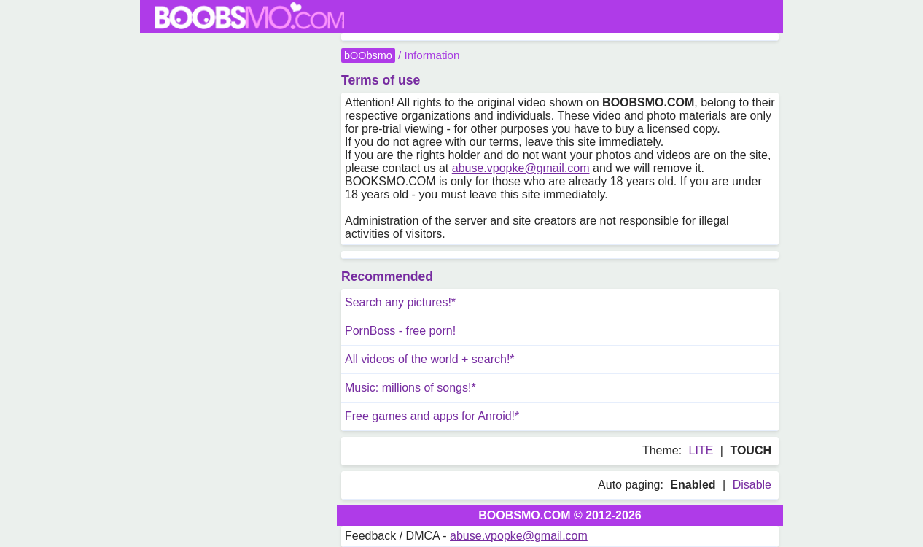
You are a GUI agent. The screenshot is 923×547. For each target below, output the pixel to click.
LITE (701, 450)
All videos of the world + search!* (430, 359)
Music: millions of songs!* (410, 387)
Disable (752, 484)
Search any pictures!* (400, 302)
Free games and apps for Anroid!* (432, 416)
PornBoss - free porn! (400, 331)
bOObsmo (368, 55)
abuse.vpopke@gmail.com (521, 168)
